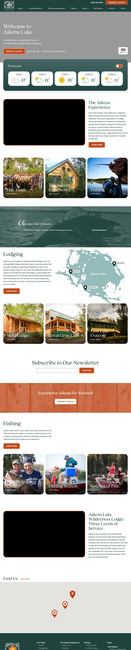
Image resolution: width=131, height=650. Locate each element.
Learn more (11, 291)
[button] (72, 595)
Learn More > (25, 579)
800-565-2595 (97, 3)
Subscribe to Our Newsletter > (55, 51)
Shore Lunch (66, 645)
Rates (85, 8)
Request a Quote (117, 3)
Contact (112, 8)
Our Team (41, 643)
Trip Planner (98, 8)
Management (43, 648)
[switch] (119, 66)
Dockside (65, 648)
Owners (41, 645)
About (21, 8)
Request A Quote (66, 402)
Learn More (96, 145)
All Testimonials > (99, 230)
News (124, 8)
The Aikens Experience (57, 8)
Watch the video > (34, 51)
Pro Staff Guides (92, 648)
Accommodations (36, 8)
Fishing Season (91, 645)
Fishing (74, 8)
